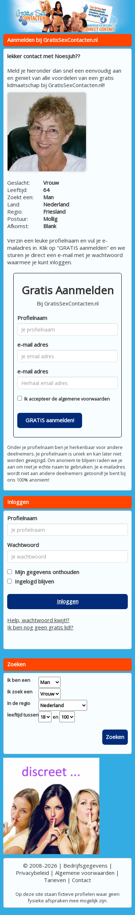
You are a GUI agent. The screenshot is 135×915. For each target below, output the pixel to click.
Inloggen (67, 601)
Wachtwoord (23, 544)
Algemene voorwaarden (84, 872)
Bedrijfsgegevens (85, 865)
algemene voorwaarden (84, 398)
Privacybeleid (32, 872)
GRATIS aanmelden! (50, 420)
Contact (81, 880)
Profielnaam (32, 317)
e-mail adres (32, 344)
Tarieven (55, 880)
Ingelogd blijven (33, 581)
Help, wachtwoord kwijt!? (38, 620)
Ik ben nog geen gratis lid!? (40, 627)
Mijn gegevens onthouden (45, 572)
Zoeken (115, 736)
